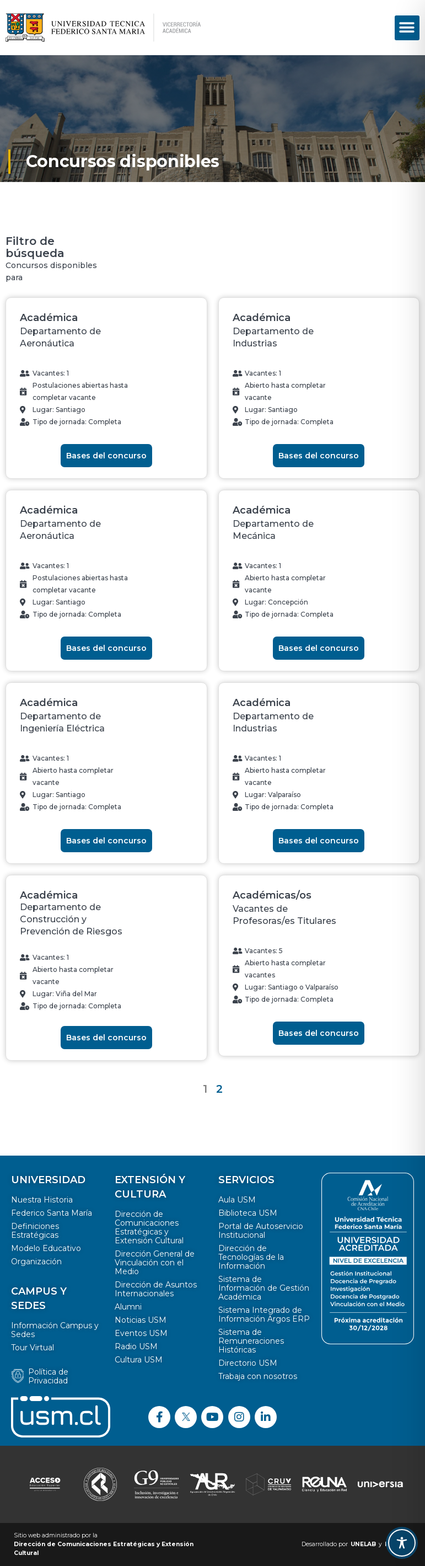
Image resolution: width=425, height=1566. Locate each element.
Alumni (128, 1307)
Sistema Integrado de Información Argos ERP (264, 1314)
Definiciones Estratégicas (35, 1230)
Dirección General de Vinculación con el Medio (155, 1262)
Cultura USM (139, 1360)
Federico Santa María (51, 1213)
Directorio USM (247, 1363)
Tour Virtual (32, 1348)
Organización (36, 1261)
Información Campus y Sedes (55, 1330)
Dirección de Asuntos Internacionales (156, 1289)
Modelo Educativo (46, 1248)
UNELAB (363, 1544)
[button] (407, 27)
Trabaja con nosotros (257, 1376)
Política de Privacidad (48, 1376)
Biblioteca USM (247, 1213)
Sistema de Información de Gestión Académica (263, 1288)
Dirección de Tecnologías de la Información (251, 1257)
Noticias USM (140, 1320)
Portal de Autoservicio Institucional (260, 1230)
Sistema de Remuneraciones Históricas (251, 1341)
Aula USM (237, 1200)
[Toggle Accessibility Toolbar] (402, 1543)
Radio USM (136, 1346)
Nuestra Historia (42, 1200)
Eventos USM (141, 1333)
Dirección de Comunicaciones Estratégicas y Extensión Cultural (149, 1227)
